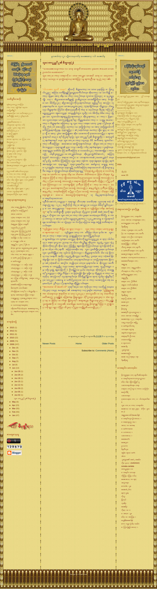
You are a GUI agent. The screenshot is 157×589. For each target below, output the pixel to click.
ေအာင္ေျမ (126, 513)
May (14, 402)
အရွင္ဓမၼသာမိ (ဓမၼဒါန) (130, 415)
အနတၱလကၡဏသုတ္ (128, 333)
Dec (14, 348)
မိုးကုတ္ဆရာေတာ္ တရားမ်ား (131, 216)
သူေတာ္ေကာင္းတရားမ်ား (132, 405)
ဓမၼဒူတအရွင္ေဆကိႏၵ (130, 254)
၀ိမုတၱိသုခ (124, 449)
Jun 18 (17, 378)
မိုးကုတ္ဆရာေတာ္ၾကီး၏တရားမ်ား (134, 375)
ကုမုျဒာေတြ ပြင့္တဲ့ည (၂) (21, 234)
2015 (12, 327)
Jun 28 (17, 371)
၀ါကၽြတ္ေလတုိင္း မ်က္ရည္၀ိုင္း (24, 291)
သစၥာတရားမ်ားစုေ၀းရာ (130, 385)
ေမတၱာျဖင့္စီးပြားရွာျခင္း (21, 258)
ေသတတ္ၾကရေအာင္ (19, 305)
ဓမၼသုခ (124, 305)
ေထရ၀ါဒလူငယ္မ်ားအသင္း (131, 418)
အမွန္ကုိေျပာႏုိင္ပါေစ (20, 245)
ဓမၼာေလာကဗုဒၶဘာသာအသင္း (134, 257)
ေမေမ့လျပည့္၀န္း (128, 422)
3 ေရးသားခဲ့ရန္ (108, 336)
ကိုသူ (123, 496)
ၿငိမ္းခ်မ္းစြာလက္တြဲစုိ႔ (130, 382)
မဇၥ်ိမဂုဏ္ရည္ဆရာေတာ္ (129, 274)
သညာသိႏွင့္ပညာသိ (18, 228)
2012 (12, 331)
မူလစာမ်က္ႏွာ (58, 56)
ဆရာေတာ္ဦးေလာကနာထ (131, 237)
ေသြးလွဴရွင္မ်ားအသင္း (129, 527)
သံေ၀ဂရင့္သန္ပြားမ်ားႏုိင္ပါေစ (22, 207)
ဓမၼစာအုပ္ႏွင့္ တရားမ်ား (131, 319)
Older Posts (108, 343)
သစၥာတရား (125, 395)
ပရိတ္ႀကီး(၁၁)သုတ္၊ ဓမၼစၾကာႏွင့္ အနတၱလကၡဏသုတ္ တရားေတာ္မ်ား (25, 311)
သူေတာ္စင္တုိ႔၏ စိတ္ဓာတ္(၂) (25, 398)
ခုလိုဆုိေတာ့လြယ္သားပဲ (19, 210)
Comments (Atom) (104, 350)
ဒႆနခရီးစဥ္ (124, 227)
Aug (14, 361)
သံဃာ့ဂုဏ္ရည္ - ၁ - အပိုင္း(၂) (21, 268)
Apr (14, 405)
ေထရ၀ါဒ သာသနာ (128, 472)
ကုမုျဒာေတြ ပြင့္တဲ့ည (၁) (21, 231)
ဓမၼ (123, 175)
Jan (14, 415)
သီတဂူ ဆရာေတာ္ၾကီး (131, 247)
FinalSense (82, 574)
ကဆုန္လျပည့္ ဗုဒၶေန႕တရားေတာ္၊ (24, 298)
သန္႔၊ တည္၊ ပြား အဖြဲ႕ (129, 322)
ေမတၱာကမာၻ (126, 429)
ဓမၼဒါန (101, 56)
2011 (12, 334)
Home (79, 343)
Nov (14, 351)
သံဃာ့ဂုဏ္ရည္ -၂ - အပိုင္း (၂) (21, 275)
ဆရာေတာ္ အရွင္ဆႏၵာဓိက (131, 268)
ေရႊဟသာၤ (126, 343)
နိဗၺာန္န (124, 309)
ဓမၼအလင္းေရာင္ (129, 479)
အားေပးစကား (16, 214)
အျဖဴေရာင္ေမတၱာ (128, 453)
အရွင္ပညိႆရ (124, 278)
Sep (14, 358)
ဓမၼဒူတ (124, 442)
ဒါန (122, 172)
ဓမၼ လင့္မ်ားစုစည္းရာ (129, 357)
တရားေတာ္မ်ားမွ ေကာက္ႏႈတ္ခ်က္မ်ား (135, 389)
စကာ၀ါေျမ (126, 486)
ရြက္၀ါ (123, 500)
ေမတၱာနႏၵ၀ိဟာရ (127, 326)
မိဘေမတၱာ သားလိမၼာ (19, 288)
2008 (12, 344)
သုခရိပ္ (123, 503)
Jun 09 (17, 388)
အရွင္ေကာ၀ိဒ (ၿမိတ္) (129, 285)
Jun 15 (17, 381)
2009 (12, 341)
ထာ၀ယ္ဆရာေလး (127, 469)
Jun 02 (17, 395)
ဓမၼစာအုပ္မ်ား (126, 353)
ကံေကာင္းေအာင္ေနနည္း (22, 254)
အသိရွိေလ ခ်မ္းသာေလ (20, 238)
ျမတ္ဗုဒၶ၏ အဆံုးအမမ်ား (131, 459)
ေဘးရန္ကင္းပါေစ (18, 241)
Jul (13, 365)
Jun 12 (17, 385)
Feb (14, 412)
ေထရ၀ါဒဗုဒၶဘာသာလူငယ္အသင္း (133, 378)
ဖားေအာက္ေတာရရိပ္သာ (130, 316)
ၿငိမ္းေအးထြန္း (128, 517)
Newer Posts (48, 343)
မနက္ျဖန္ (125, 493)
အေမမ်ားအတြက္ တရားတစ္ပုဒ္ (21, 284)
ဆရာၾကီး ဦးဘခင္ (128, 336)
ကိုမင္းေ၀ (125, 510)
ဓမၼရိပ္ (124, 506)
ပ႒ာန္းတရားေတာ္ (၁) (20, 217)
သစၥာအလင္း (126, 435)
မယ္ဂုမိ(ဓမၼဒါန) (127, 520)
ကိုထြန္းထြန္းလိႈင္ (129, 476)
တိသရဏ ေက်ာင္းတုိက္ (131, 271)
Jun (14, 368)
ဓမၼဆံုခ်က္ (126, 489)
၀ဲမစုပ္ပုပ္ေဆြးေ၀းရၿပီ (19, 224)
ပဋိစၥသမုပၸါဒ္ (73, 56)
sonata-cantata (127, 466)
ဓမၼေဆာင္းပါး (89, 56)
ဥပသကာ (124, 446)
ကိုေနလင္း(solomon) (130, 463)
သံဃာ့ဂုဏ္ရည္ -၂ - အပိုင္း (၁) (21, 271)
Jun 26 (17, 375)
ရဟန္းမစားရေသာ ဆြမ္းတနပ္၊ (22, 295)
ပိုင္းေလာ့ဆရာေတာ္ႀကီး (132, 233)
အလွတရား (125, 483)
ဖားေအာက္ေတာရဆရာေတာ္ (133, 220)
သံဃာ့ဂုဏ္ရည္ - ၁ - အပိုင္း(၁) (21, 265)
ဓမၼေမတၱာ (125, 439)
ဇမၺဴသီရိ (124, 392)
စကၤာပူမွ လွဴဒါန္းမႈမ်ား (130, 524)
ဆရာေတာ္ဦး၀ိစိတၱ (128, 288)
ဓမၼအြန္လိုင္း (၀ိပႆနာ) (129, 244)
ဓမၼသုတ (125, 302)
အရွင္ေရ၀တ (126, 292)
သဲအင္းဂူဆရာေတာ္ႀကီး (132, 230)
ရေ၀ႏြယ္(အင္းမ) (128, 298)
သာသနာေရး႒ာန (127, 329)
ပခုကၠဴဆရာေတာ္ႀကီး (130, 240)
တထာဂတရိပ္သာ (126, 339)
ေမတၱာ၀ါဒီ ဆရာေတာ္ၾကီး (132, 250)
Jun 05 (17, 392)
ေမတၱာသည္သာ (16, 261)
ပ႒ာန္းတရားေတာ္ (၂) (20, 221)
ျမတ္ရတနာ (125, 350)
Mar (14, 408)
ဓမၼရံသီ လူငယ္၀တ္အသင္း (131, 312)
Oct (14, 355)
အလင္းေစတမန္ (128, 425)
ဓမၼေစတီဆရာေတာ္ (130, 261)
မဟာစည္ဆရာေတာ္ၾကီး (130, 223)
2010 (12, 338)
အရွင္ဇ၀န (124, 264)
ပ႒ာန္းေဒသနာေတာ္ (20, 301)
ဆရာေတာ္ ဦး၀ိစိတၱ (129, 281)
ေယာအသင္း (127, 432)
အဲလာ (123, 456)
